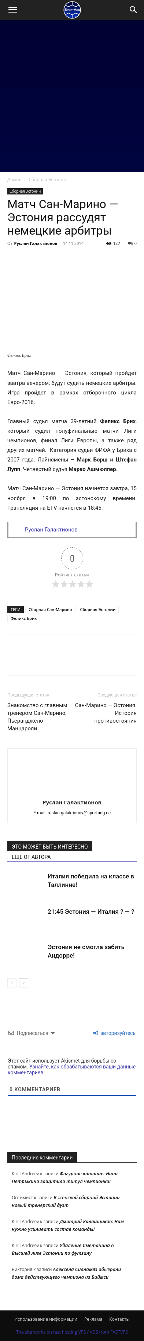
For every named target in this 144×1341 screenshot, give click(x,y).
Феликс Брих (24, 618)
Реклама (93, 1319)
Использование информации (45, 1319)
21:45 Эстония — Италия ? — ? (91, 911)
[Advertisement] (72, 96)
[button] (12, 10)
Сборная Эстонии (47, 179)
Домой (14, 179)
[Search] (133, 10)
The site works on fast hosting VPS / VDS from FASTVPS (72, 1332)
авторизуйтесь (114, 1033)
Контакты (119, 1319)
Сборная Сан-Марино (50, 609)
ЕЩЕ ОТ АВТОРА (31, 857)
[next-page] (23, 982)
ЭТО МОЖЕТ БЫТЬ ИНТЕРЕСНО (50, 847)
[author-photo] (72, 792)
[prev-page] (11, 982)
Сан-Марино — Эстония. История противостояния (106, 713)
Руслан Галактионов (36, 243)
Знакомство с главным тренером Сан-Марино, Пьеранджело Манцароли (37, 717)
